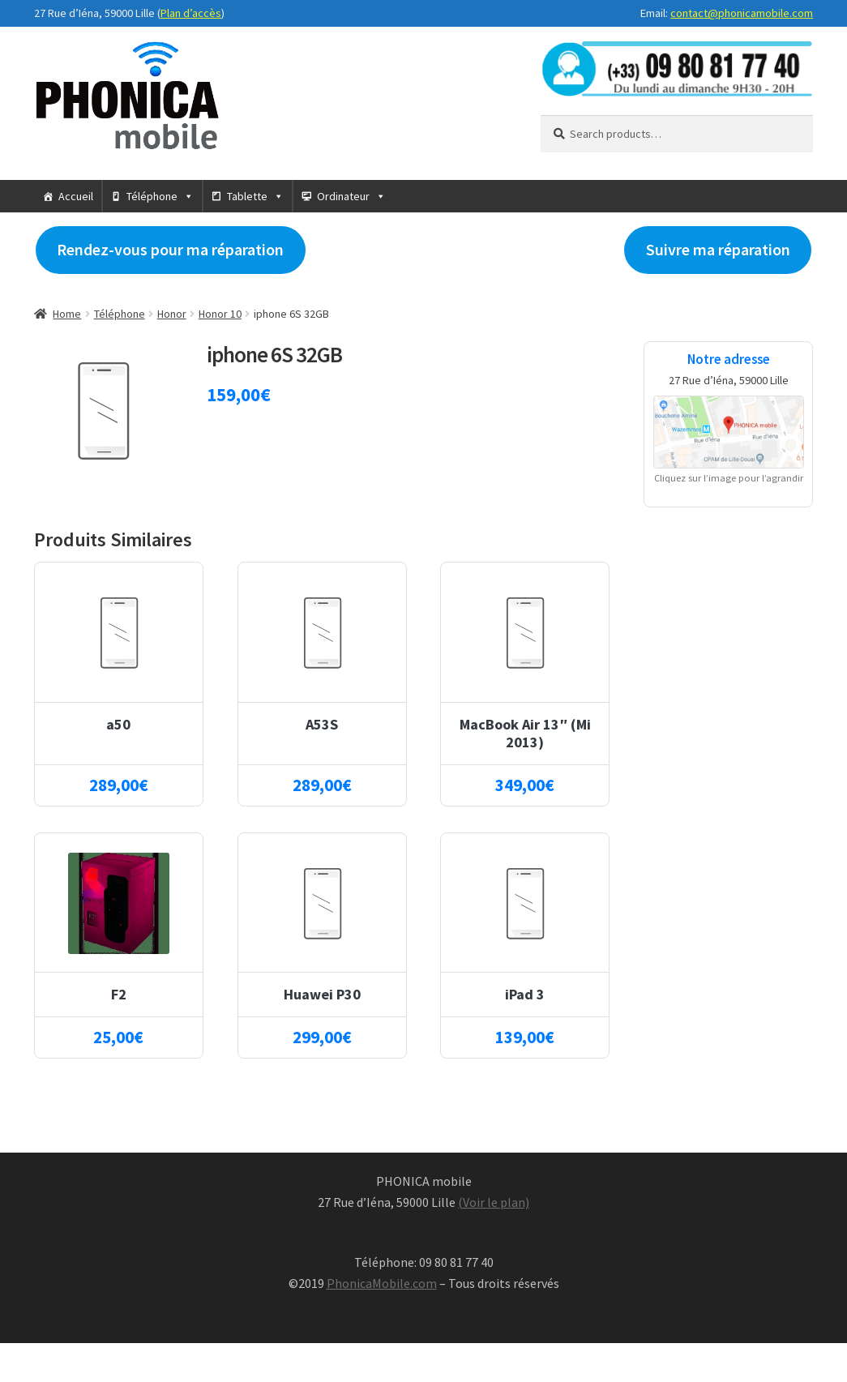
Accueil (75, 196)
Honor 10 (220, 313)
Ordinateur (343, 196)
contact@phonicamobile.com (741, 13)
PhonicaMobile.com (382, 1283)
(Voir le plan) (493, 1202)
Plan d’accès (190, 13)
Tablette (247, 196)
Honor (171, 313)
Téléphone (152, 196)
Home (67, 313)
